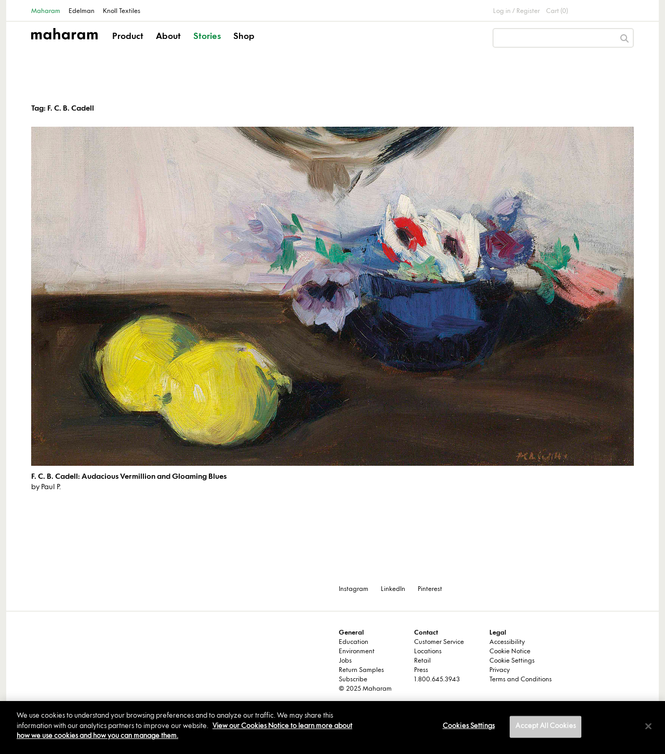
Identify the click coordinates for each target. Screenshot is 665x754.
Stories (207, 37)
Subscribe (353, 679)
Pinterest (430, 589)
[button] (128, 46)
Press (421, 670)
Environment (357, 651)
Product (127, 37)
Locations (428, 651)
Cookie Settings (512, 661)
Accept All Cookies (545, 726)
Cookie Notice (509, 651)
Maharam (45, 11)
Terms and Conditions (520, 679)
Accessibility (507, 642)
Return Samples (361, 670)
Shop (244, 37)
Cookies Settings (469, 726)
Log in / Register (516, 11)
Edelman (82, 11)
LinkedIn (393, 589)
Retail (422, 661)
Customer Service (439, 642)
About (168, 37)
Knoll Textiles (121, 11)
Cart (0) (557, 11)
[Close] (648, 726)
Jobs (345, 661)
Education (353, 642)
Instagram (353, 589)
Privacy (499, 670)
